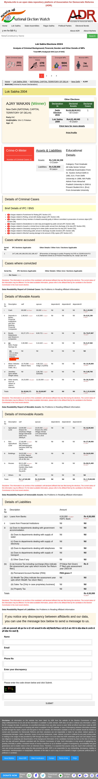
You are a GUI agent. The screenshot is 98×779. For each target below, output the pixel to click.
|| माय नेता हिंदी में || (9, 31)
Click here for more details (72, 126)
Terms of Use (63, 758)
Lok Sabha (16, 26)
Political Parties (65, 26)
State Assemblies (32, 26)
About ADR (75, 31)
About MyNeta (90, 31)
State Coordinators (37, 758)
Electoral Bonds (82, 26)
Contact (51, 758)
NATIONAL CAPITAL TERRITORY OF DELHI (49, 81)
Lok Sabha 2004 (20, 81)
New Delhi (75, 81)
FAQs (75, 758)
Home (4, 26)
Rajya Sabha (48, 26)
